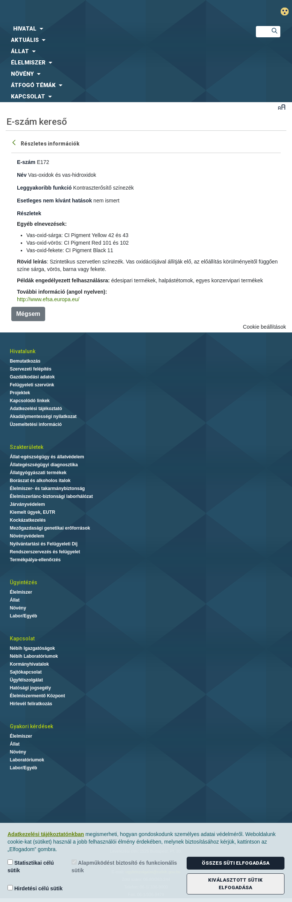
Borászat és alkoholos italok (40, 480)
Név (22, 175)
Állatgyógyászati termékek (38, 472)
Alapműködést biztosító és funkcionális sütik (124, 866)
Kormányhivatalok (29, 664)
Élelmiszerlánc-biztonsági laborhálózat (51, 496)
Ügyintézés (23, 582)
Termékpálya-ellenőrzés (35, 559)
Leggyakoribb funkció (44, 188)
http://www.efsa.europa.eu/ (48, 299)
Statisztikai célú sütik (31, 866)
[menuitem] (122, 28)
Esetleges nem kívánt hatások (54, 201)
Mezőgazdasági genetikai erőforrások (50, 528)
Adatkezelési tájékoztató (36, 408)
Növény (18, 608)
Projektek (20, 392)
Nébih (97, 12)
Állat (15, 600)
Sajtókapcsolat (26, 672)
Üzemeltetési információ (36, 424)
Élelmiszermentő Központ (37, 695)
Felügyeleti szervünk (32, 384)
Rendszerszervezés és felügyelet (45, 551)
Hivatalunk (22, 351)
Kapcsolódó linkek (30, 400)
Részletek (29, 213)
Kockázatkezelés (28, 520)
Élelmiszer (21, 592)
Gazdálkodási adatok (32, 377)
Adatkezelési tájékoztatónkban (46, 834)
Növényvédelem (27, 536)
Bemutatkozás (25, 361)
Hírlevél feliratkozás (31, 703)
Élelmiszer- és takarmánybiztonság (47, 488)
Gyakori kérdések (31, 726)
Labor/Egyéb (23, 616)
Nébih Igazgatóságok (32, 648)
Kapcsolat (22, 639)
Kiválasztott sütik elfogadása (235, 883)
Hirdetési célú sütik (35, 888)
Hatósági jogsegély (30, 688)
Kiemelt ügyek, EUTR (32, 512)
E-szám (26, 162)
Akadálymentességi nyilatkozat (43, 416)
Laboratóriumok (27, 760)
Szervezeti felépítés (31, 369)
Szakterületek (26, 447)
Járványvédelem (27, 504)
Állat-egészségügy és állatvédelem (47, 456)
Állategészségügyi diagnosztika (44, 464)
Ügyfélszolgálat (26, 680)
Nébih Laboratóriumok (34, 656)
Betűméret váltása (281, 107)
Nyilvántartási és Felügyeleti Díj (44, 544)
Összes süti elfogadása (235, 863)
